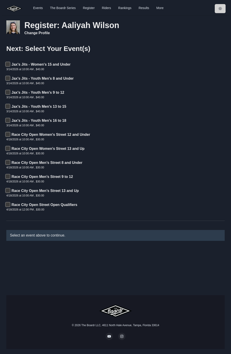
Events (38, 8)
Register (89, 8)
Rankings (124, 8)
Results (144, 8)
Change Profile (37, 33)
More (160, 8)
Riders (106, 8)
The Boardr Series (63, 8)
